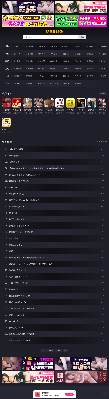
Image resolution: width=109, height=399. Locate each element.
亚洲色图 (29, 68)
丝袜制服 (78, 54)
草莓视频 (41, 83)
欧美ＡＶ (41, 54)
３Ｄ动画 (53, 54)
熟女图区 (90, 68)
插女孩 (17, 83)
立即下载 (69, 394)
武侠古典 (53, 76)
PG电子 (17, 46)
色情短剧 (78, 83)
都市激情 (17, 76)
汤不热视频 (53, 83)
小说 (7, 76)
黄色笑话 (90, 76)
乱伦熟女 (90, 61)
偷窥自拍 (17, 68)
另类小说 (78, 76)
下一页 (58, 350)
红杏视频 (65, 83)
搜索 (82, 37)
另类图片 (102, 68)
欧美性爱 (53, 61)
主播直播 (90, 54)
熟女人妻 (65, 54)
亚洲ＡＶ (17, 54)
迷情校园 (65, 76)
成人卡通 (41, 61)
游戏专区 (53, 46)
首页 (43, 350)
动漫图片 (53, 68)
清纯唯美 (78, 68)
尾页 (65, 350)
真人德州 (29, 46)
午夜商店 (29, 83)
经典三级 (78, 61)
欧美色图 (41, 68)
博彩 (7, 46)
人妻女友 (41, 76)
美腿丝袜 (65, 68)
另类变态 (102, 61)
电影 (7, 61)
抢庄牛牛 (102, 46)
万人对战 (41, 46)
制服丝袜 (65, 61)
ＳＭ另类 (102, 54)
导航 (7, 83)
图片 (7, 68)
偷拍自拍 (29, 61)
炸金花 (78, 46)
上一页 (50, 350)
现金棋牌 (90, 46)
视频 (7, 53)
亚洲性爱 (17, 61)
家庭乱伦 (29, 76)
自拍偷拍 (29, 54)
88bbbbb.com (54, 32)
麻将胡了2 (66, 46)
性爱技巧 (102, 76)
